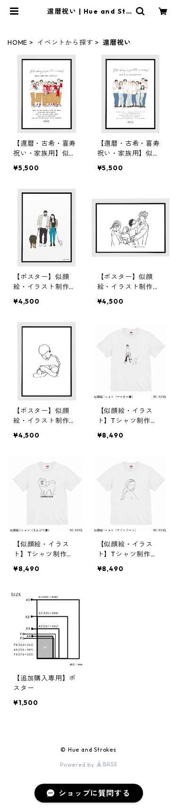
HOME (17, 42)
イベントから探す (65, 42)
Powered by (88, 764)
